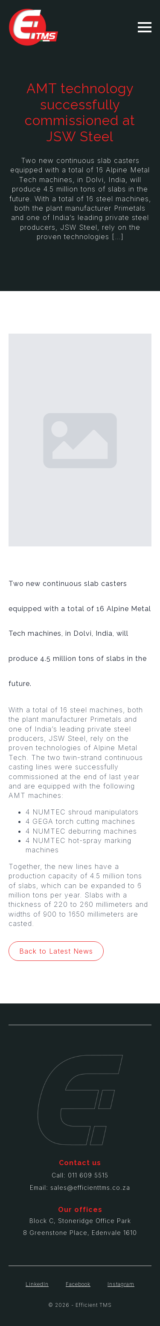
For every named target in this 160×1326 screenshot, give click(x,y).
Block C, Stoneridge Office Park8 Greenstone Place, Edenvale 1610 (80, 1227)
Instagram (121, 1284)
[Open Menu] (144, 27)
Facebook (78, 1284)
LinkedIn (37, 1284)
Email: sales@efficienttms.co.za (80, 1187)
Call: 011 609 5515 (80, 1175)
